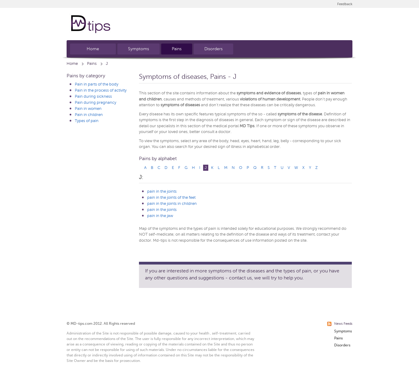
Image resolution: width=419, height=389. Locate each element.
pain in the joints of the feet (171, 197)
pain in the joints (162, 191)
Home (93, 49)
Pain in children (89, 115)
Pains (177, 49)
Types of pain (87, 121)
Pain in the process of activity (100, 90)
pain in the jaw (160, 216)
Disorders (213, 49)
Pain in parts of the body (96, 84)
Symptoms (138, 49)
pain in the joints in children (172, 204)
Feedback (344, 4)
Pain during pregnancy (95, 102)
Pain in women (88, 109)
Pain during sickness (93, 96)
